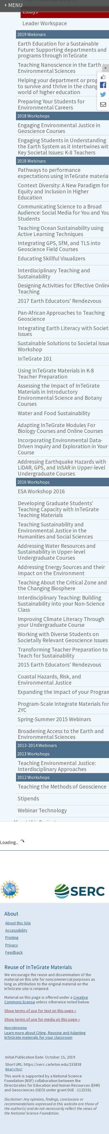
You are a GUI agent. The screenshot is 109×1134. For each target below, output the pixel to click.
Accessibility (16, 930)
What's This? (13, 1069)
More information (15, 1028)
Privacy (11, 945)
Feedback (14, 952)
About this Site (18, 923)
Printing (12, 937)
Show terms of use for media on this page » (42, 1019)
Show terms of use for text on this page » (40, 1010)
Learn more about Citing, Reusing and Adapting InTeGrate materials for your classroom (45, 1035)
